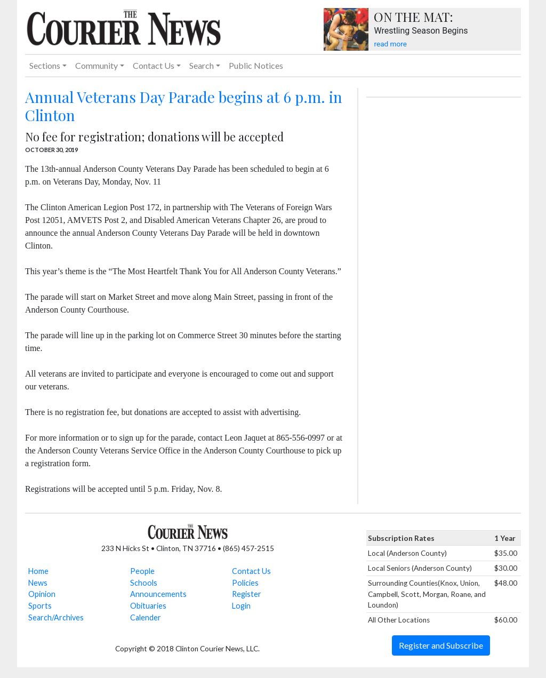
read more (390, 43)
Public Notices (256, 65)
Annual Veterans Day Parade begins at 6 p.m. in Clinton (183, 106)
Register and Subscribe (441, 645)
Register (246, 594)
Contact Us (251, 571)
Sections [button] (44, 65)
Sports (40, 605)
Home (38, 571)
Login (241, 605)
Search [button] (201, 65)
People (142, 571)
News (37, 582)
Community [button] (96, 65)
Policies (245, 582)
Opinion (41, 594)
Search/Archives (56, 617)
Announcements (158, 594)
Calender (145, 617)
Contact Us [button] (153, 65)
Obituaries (148, 605)
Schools (143, 582)
